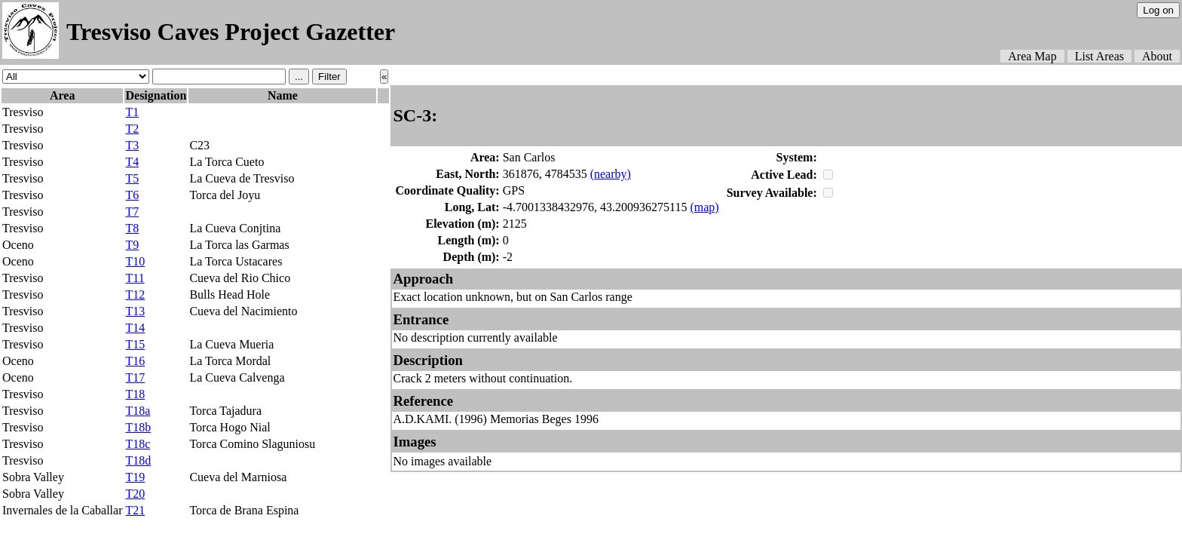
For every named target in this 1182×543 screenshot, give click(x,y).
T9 (132, 244)
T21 (135, 510)
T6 (132, 195)
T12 (135, 294)
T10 (135, 261)
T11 (134, 278)
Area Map (1032, 56)
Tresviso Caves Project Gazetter (230, 31)
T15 (135, 344)
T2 (132, 128)
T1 (132, 112)
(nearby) (610, 173)
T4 (132, 161)
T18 (135, 394)
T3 (132, 145)
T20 (135, 493)
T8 (132, 228)
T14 (135, 327)
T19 (135, 477)
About (1157, 56)
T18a (137, 410)
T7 (132, 211)
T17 (135, 377)
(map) (704, 207)
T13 (135, 311)
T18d (138, 460)
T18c (137, 443)
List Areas (1099, 56)
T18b (138, 427)
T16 (135, 360)
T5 (132, 178)
